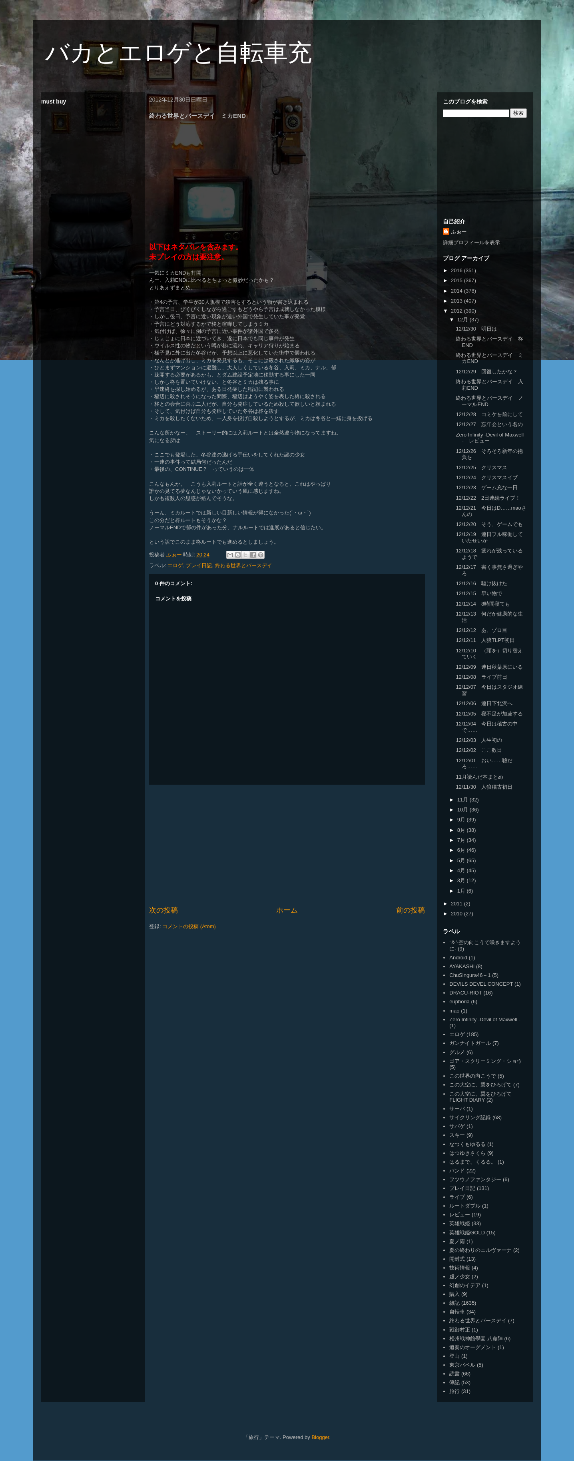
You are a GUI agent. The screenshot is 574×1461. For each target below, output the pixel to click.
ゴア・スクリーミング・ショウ (485, 1061)
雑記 (454, 1303)
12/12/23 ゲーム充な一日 (487, 487)
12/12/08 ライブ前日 (481, 677)
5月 (462, 860)
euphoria (459, 1002)
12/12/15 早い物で (479, 593)
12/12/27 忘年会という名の (489, 424)
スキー (457, 1135)
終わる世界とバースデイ (243, 565)
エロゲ (175, 565)
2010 (457, 914)
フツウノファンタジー (475, 1179)
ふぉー (458, 232)
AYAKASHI (461, 966)
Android (458, 958)
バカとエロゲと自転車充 (178, 52)
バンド (457, 1171)
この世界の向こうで (472, 1076)
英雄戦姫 (459, 1223)
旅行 (454, 1391)
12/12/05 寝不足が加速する (489, 714)
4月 (462, 870)
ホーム (287, 910)
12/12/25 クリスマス (481, 467)
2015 (457, 280)
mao (454, 1011)
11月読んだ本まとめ (479, 777)
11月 (463, 800)
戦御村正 (459, 1330)
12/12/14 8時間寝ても (483, 604)
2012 (457, 311)
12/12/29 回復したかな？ (487, 372)
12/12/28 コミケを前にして (489, 414)
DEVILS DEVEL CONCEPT (481, 984)
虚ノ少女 (459, 1277)
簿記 (454, 1382)
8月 (462, 830)
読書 (454, 1374)
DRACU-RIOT (465, 993)
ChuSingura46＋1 (469, 975)
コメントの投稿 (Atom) (189, 926)
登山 (454, 1356)
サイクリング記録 (470, 1117)
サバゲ (457, 1126)
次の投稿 (163, 910)
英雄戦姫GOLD (467, 1233)
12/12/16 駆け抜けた (481, 583)
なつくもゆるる (467, 1144)
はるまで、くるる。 (472, 1162)
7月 (462, 840)
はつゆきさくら (467, 1153)
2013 (457, 301)
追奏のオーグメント (472, 1347)
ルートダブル (464, 1206)
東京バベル (462, 1365)
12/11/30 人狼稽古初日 (484, 787)
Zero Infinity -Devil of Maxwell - (484, 1020)
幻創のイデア (464, 1285)
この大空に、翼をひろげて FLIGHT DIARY (480, 1097)
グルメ (457, 1052)
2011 (457, 904)
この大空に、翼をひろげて (480, 1085)
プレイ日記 (199, 565)
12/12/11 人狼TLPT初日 (485, 640)
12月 (463, 320)
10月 (463, 810)
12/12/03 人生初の (479, 740)
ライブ (457, 1197)
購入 (454, 1294)
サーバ (457, 1109)
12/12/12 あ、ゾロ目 (481, 630)
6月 (462, 850)
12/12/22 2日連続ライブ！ (488, 498)
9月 (462, 820)
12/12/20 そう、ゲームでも (489, 524)
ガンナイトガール (470, 1043)
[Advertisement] (287, 845)
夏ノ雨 (457, 1241)
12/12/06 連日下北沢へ (484, 703)
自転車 (457, 1312)
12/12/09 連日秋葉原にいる (489, 667)
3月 (462, 880)
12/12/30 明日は (476, 329)
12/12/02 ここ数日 (479, 750)
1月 (462, 891)
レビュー (459, 1215)
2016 (457, 270)
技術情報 (459, 1268)
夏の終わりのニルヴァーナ (480, 1250)
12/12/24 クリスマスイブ (487, 477)
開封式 (457, 1259)
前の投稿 (410, 910)
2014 (457, 291)
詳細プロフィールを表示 (471, 242)
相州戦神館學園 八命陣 (476, 1338)
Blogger (320, 1437)
